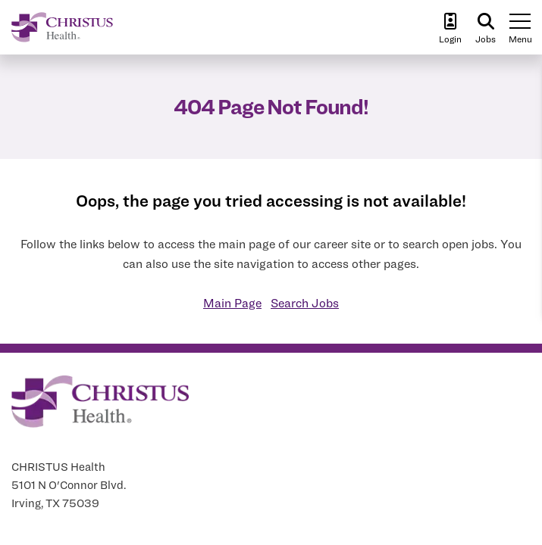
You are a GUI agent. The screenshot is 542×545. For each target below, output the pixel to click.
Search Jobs (305, 303)
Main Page (232, 303)
